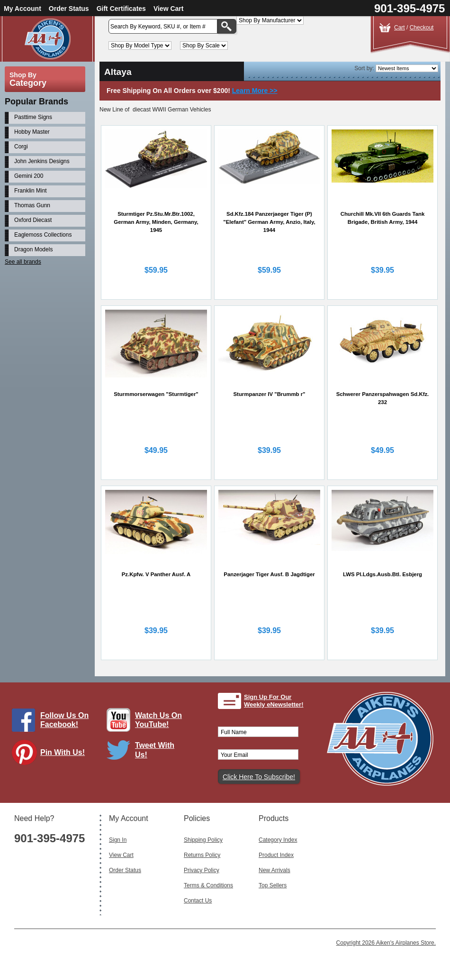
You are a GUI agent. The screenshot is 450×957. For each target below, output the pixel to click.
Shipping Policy (203, 840)
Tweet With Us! (154, 749)
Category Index (278, 840)
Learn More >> (255, 90)
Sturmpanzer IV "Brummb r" (270, 394)
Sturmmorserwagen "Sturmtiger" (156, 394)
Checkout (422, 27)
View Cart (168, 8)
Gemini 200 (28, 176)
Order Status (69, 8)
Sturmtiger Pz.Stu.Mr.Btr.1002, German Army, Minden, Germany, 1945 (156, 222)
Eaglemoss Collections (43, 234)
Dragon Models (33, 249)
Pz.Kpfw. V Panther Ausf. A (156, 574)
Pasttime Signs (33, 117)
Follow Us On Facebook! (64, 719)
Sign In (117, 840)
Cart (399, 27)
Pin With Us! (62, 752)
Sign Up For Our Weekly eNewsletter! (274, 700)
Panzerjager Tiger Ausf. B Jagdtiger (269, 574)
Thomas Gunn (32, 205)
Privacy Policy (201, 870)
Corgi (21, 146)
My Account (22, 8)
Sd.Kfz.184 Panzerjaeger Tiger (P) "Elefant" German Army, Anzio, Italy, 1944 (269, 222)
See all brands (23, 261)
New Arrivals (274, 870)
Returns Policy (202, 855)
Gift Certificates (121, 8)
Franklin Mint (30, 190)
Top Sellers (273, 885)
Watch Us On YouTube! (158, 719)
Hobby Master (32, 132)
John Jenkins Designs (42, 161)
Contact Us (198, 900)
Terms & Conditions (208, 885)
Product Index (276, 855)
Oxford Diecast (33, 220)
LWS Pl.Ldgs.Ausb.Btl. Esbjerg (382, 574)
